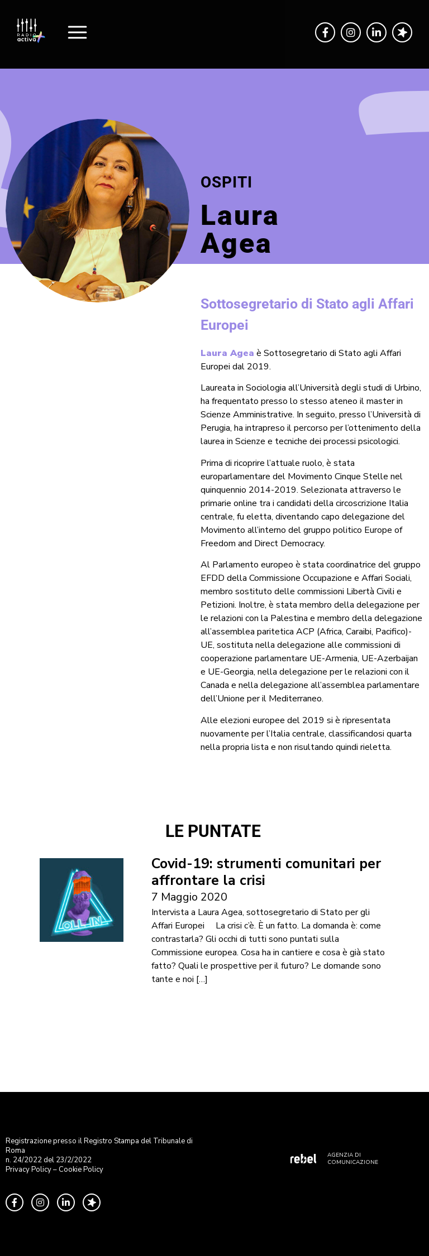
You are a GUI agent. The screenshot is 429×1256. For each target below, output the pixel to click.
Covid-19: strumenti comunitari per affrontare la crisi (266, 872)
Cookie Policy (81, 1169)
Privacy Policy (28, 1169)
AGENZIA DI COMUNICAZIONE (352, 1158)
